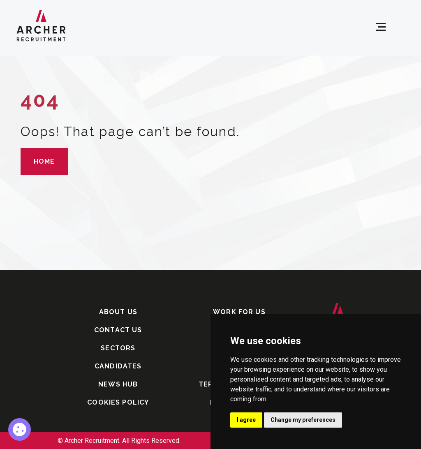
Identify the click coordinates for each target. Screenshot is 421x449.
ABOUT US (118, 312)
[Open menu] (381, 27)
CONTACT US (118, 330)
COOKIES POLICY (118, 402)
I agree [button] (246, 420)
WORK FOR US (239, 312)
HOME (44, 161)
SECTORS (118, 348)
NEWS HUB (118, 384)
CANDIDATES (118, 366)
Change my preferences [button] (303, 420)
